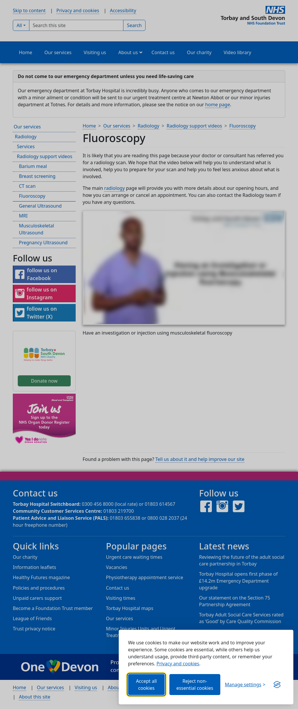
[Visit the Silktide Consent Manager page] (277, 685)
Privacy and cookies (178, 663)
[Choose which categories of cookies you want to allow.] (245, 684)
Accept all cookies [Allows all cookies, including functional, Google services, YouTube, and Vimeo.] (146, 684)
